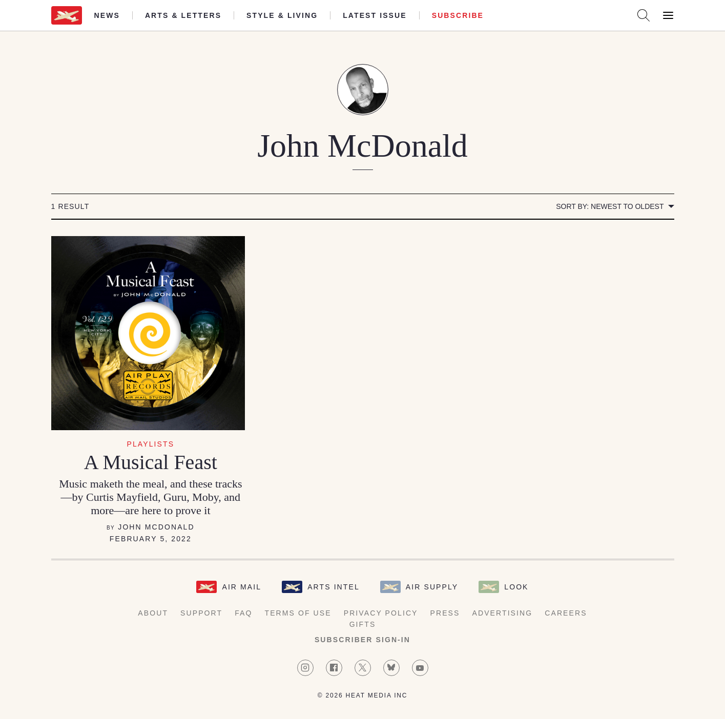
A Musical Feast (150, 462)
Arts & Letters (183, 15)
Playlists (151, 444)
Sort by (610, 206)
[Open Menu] (668, 15)
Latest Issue (375, 15)
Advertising (502, 613)
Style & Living (282, 15)
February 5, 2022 (151, 539)
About (153, 613)
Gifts (362, 624)
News (107, 15)
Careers (566, 613)
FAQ (243, 613)
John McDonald (156, 527)
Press (445, 613)
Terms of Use (298, 613)
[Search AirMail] (643, 15)
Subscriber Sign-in (362, 639)
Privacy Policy (381, 613)
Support (201, 613)
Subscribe (458, 15)
